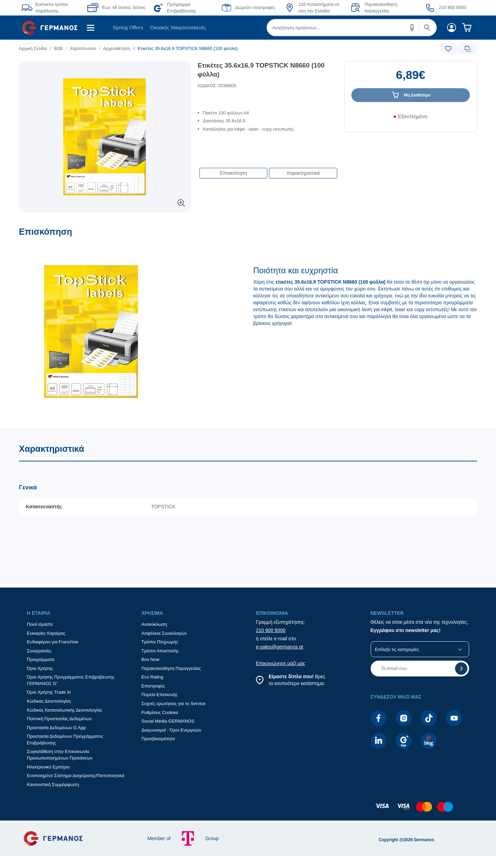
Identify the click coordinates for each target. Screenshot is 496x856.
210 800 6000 (271, 630)
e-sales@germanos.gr (279, 647)
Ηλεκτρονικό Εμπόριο (48, 767)
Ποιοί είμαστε (40, 624)
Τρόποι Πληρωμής (160, 641)
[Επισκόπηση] (248, 327)
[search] (352, 27)
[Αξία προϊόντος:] (410, 78)
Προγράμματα (40, 659)
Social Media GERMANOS (168, 721)
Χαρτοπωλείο (83, 48)
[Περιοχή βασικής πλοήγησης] (248, 28)
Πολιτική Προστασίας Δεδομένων (59, 718)
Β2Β (58, 48)
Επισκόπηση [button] (233, 173)
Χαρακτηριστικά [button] (303, 173)
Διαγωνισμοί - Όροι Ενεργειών (172, 730)
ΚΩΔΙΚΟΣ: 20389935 (217, 85)
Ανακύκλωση (154, 624)
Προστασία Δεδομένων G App (56, 727)
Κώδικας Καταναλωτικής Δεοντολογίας (64, 710)
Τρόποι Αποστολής (160, 650)
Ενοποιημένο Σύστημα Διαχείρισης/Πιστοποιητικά (75, 775)
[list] (209, 48)
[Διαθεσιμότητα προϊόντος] (410, 119)
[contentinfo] (248, 810)
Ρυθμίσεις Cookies (160, 712)
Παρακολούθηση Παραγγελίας (171, 668)
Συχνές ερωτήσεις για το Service (174, 703)
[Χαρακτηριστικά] (248, 506)
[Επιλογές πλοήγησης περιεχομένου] (268, 169)
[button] (412, 27)
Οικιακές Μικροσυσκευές (178, 27)
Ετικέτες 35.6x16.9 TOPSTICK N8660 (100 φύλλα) (261, 70)
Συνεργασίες (39, 650)
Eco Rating (153, 677)
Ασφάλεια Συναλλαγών (164, 633)
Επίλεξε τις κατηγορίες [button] (397, 649)
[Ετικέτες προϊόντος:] (104, 68)
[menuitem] (52, 28)
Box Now (150, 659)
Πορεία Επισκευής (160, 694)
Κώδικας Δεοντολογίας (49, 701)
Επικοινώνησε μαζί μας (281, 663)
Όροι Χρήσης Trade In (49, 692)
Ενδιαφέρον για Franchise (52, 641)
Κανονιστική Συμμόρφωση (53, 784)
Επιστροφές (153, 686)
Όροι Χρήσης (40, 668)
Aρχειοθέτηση (116, 48)
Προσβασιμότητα (158, 738)
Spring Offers (128, 27)
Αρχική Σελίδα (33, 48)
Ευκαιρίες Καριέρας (46, 633)
